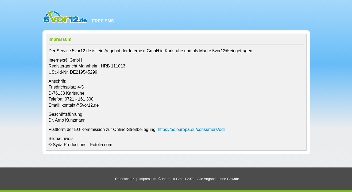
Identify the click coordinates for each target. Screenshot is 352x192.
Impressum (147, 179)
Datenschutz (124, 179)
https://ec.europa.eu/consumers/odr (191, 129)
